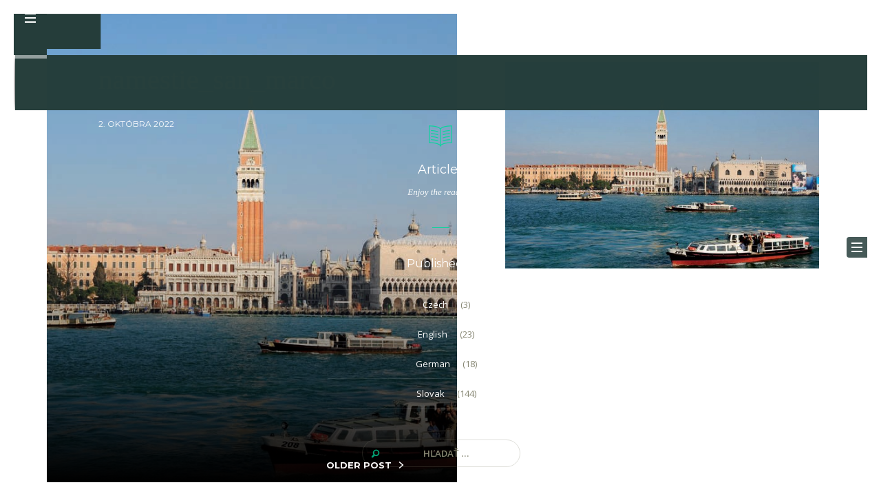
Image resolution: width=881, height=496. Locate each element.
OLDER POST (359, 465)
